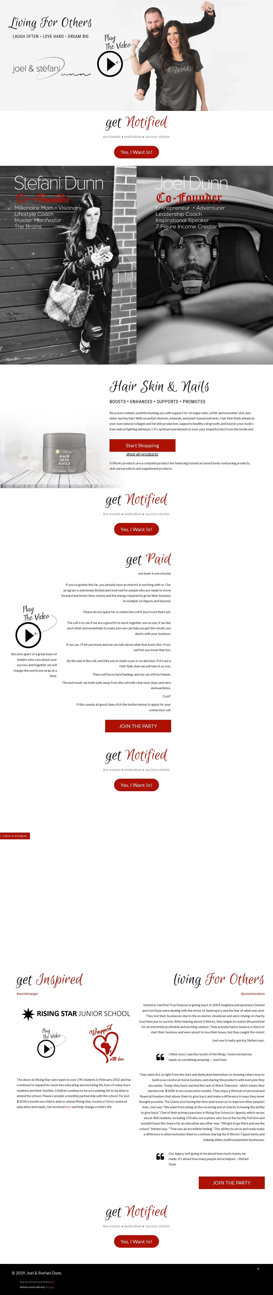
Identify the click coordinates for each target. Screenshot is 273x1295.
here (51, 1282)
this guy (49, 1287)
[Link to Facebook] (258, 1269)
